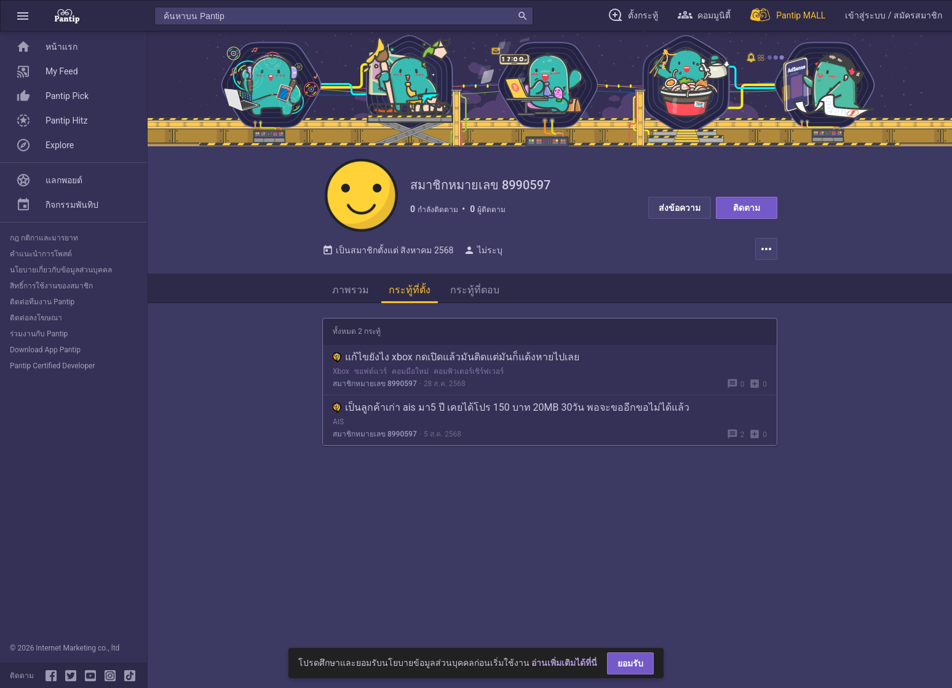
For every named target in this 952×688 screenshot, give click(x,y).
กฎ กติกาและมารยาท (44, 238)
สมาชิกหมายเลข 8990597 (375, 384)
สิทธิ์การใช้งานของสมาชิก (51, 286)
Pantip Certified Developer (52, 366)
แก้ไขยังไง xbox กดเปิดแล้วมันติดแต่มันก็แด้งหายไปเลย (456, 357)
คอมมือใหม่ (410, 372)
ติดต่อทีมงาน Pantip (42, 302)
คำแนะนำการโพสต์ (41, 254)
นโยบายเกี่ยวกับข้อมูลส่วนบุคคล (61, 270)
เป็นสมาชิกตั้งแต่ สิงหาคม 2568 (387, 251)
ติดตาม (746, 208)
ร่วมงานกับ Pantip (39, 334)
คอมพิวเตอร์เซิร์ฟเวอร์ (469, 372)
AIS (338, 422)
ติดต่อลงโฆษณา (36, 318)
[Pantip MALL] (787, 16)
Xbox (341, 372)
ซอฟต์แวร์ (370, 372)
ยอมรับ (630, 663)
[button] (23, 16)
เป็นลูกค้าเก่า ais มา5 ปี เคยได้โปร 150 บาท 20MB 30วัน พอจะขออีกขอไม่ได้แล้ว (511, 408)
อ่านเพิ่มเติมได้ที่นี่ (564, 663)
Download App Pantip (45, 350)
